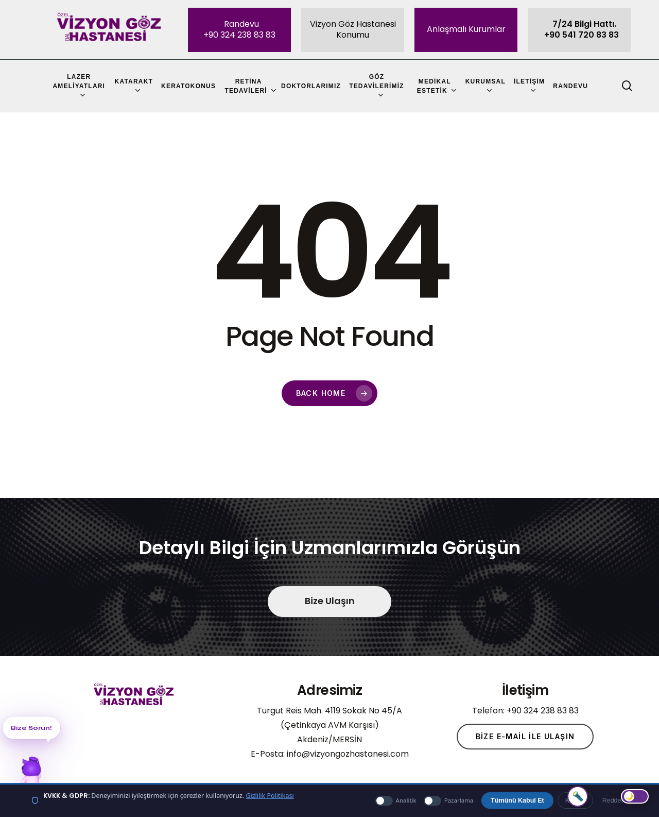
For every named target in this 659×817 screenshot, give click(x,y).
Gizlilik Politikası (269, 795)
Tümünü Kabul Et (517, 800)
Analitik (396, 801)
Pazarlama (449, 801)
